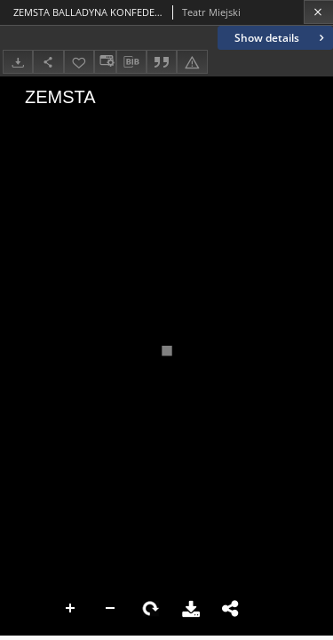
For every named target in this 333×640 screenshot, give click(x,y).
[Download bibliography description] (131, 62)
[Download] (18, 62)
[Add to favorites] (79, 62)
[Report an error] (192, 62)
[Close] (318, 12)
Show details (281, 37)
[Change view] (104, 62)
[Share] (48, 62)
